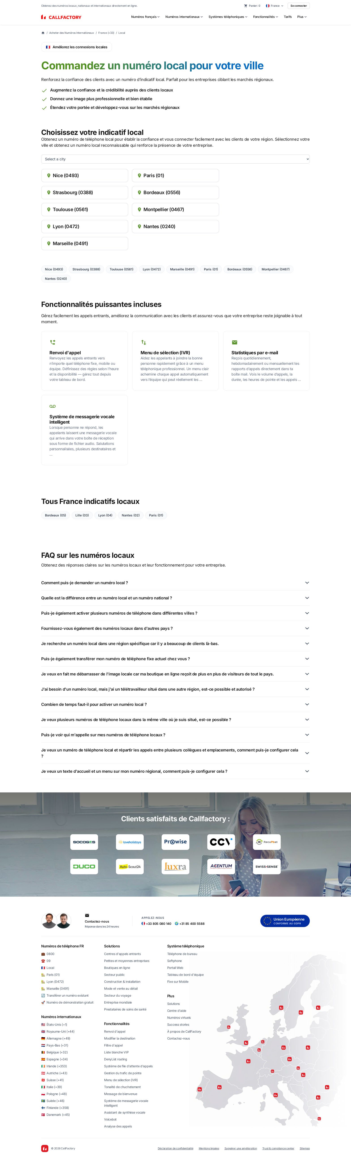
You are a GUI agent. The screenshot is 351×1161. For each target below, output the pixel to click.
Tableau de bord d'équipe (185, 974)
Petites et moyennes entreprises (126, 961)
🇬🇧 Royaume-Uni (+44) (57, 1031)
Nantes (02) (131, 515)
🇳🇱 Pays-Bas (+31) (54, 1045)
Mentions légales (209, 1148)
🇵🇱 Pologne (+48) (54, 1094)
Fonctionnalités (116, 1023)
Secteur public (114, 974)
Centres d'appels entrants (122, 954)
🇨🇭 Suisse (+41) (52, 1080)
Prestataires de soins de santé (125, 1009)
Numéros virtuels (179, 1017)
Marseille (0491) (182, 269)
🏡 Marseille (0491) (55, 988)
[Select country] (275, 6)
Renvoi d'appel (114, 1031)
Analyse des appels (118, 1126)
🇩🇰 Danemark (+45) (55, 1114)
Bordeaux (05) (55, 515)
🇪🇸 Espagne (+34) (54, 1059)
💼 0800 (47, 954)
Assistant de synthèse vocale (124, 1112)
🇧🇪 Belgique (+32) (54, 1052)
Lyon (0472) (152, 269)
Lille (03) (82, 515)
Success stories (178, 1024)
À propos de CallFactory (184, 1031)
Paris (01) (211, 269)
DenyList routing (115, 1059)
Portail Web (175, 968)
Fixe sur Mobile (177, 981)
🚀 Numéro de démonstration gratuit (67, 1002)
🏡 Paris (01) (50, 974)
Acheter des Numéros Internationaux (71, 32)
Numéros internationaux (61, 1017)
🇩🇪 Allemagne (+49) (55, 1038)
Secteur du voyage (117, 995)
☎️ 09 (46, 961)
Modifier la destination (119, 1038)
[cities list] (175, 159)
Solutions (112, 946)
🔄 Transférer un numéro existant (65, 995)
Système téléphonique (185, 946)
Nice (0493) (54, 269)
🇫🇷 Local (47, 968)
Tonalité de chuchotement (122, 1087)
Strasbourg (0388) (86, 269)
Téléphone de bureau (182, 954)
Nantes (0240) (56, 278)
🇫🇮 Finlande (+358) (55, 1108)
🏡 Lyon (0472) (52, 981)
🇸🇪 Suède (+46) (52, 1101)
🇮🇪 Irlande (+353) (54, 1066)
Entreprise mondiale (118, 1002)
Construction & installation (122, 981)
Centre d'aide (176, 1010)
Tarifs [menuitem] (288, 17)
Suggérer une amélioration (241, 1148)
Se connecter (299, 5)
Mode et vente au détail (121, 988)
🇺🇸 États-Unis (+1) (54, 1024)
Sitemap (305, 1148)
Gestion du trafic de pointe (122, 1073)
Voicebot (110, 1119)
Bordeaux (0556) (239, 269)
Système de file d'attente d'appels (128, 1066)
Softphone (174, 961)
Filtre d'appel (113, 1045)
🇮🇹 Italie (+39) (51, 1087)
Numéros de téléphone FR (62, 946)
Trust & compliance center (278, 1148)
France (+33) (106, 32)
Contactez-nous (178, 1038)
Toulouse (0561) (121, 269)
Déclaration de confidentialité (175, 1148)
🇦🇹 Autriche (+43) (54, 1073)
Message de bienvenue (120, 1094)
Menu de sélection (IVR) (121, 1080)
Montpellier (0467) (276, 269)
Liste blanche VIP (116, 1052)
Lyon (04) (105, 515)
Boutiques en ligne (117, 968)
